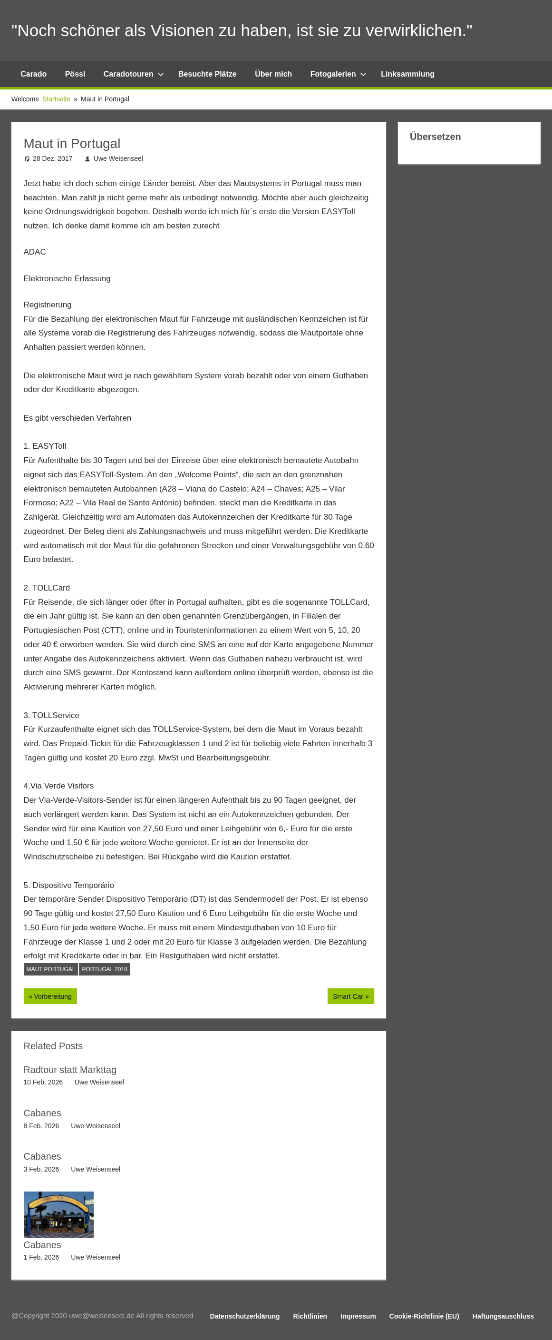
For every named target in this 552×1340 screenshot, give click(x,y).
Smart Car (347, 997)
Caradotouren (134, 74)
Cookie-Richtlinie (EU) (424, 1315)
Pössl (75, 74)
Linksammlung (408, 74)
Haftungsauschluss (503, 1315)
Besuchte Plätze (207, 74)
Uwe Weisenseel (118, 158)
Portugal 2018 (104, 969)
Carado (33, 74)
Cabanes (43, 1112)
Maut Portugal (51, 969)
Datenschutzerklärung (245, 1315)
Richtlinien (310, 1315)
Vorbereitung (52, 997)
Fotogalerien (338, 74)
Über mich (273, 74)
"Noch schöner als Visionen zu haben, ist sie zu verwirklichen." (248, 30)
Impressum (358, 1315)
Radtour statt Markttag (71, 1069)
